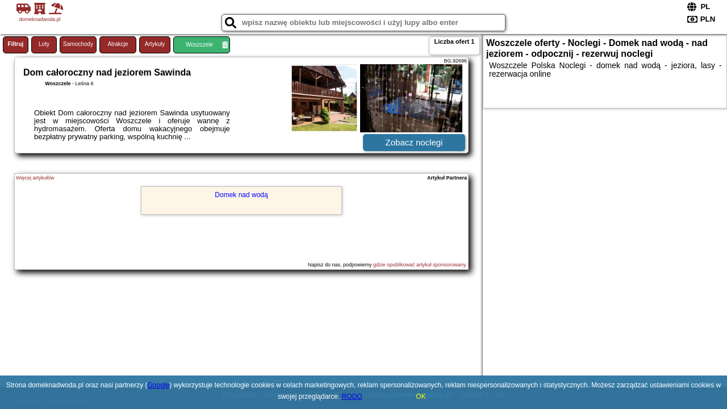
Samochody (78, 44)
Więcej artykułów (35, 178)
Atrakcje (117, 44)
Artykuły (155, 44)
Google (159, 385)
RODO (352, 396)
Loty (44, 44)
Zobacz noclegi (414, 142)
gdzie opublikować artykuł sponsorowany (419, 265)
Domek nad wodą (241, 195)
